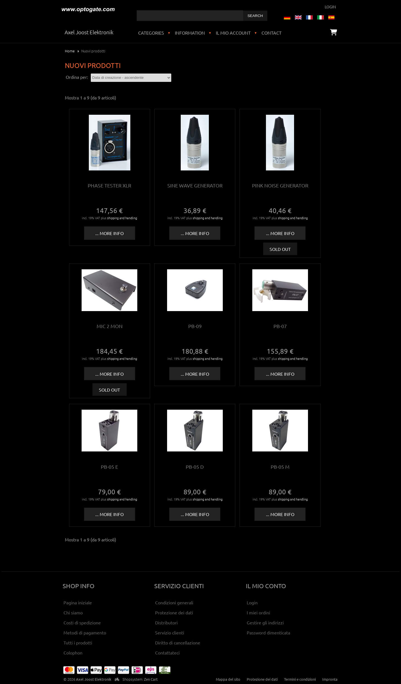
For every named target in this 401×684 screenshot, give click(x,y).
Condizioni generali (174, 602)
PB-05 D (195, 467)
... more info (109, 233)
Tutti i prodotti (77, 642)
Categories (151, 32)
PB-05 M (280, 467)
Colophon (72, 652)
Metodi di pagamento (84, 632)
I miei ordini (258, 612)
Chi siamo (73, 612)
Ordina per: (77, 77)
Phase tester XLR (109, 185)
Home (70, 50)
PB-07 (280, 326)
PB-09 (195, 326)
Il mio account (233, 32)
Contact (271, 32)
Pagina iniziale (77, 602)
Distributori (166, 622)
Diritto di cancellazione (177, 642)
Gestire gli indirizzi (265, 622)
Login (330, 6)
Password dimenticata (268, 632)
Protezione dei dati (174, 612)
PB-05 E (109, 467)
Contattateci (167, 652)
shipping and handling (122, 218)
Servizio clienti (169, 632)
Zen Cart (151, 679)
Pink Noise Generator (280, 185)
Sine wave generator (194, 185)
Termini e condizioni (300, 679)
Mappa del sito (228, 679)
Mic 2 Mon (110, 326)
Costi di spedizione (82, 622)
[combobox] (190, 15)
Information (190, 32)
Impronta (330, 679)
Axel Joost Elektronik (93, 679)
